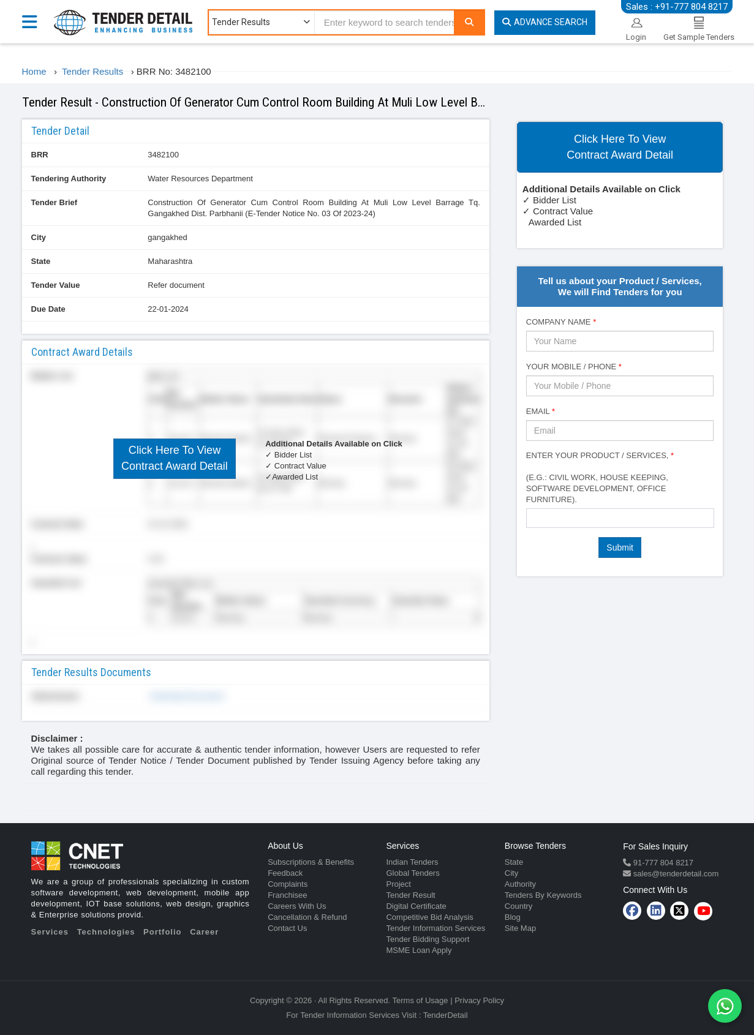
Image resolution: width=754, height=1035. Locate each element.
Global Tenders (412, 873)
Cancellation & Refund (307, 917)
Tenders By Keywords (543, 895)
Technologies (106, 931)
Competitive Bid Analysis (429, 917)
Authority (520, 884)
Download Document (186, 696)
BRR (39, 154)
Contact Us (287, 928)
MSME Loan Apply (418, 950)
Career (204, 931)
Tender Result (410, 895)
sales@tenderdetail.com (674, 873)
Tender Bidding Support (427, 939)
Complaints (287, 884)
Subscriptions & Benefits (311, 862)
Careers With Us (297, 906)
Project (398, 884)
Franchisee (287, 895)
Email (540, 411)
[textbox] (533, 517)
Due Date (48, 309)
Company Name (561, 321)
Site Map (520, 928)
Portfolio (162, 931)
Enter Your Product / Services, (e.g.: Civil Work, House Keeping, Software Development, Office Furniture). (600, 477)
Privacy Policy (479, 1000)
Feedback (285, 873)
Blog (513, 917)
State (41, 261)
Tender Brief (54, 202)
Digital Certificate (416, 906)
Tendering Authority (69, 178)
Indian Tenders (412, 862)
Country (519, 906)
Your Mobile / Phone (574, 366)
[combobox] (620, 518)
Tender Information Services (435, 928)
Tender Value (55, 285)
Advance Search (544, 22)
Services (50, 931)
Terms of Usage (420, 1000)
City (39, 237)
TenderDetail (445, 1015)
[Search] (469, 22)
